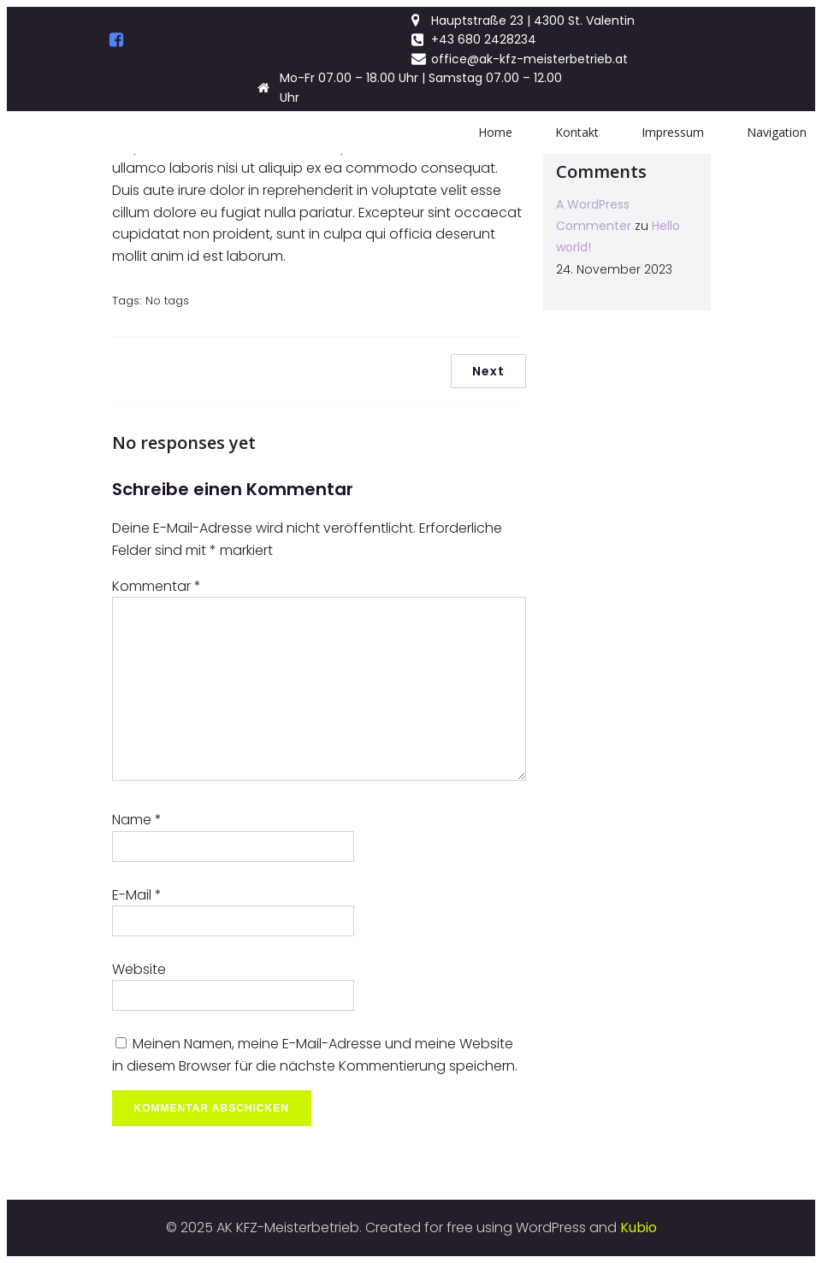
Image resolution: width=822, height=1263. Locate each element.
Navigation (777, 132)
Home (495, 132)
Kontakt (577, 132)
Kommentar (156, 586)
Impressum (673, 132)
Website (139, 969)
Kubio (638, 1227)
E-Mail (137, 895)
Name (137, 819)
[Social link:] (116, 40)
